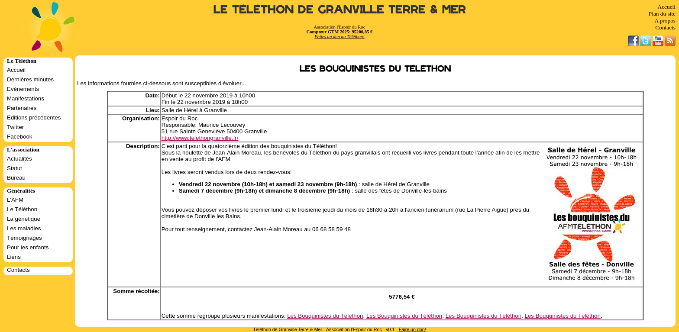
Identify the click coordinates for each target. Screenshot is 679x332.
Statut (14, 168)
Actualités (19, 158)
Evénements (23, 89)
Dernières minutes (30, 79)
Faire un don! (412, 329)
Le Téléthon (22, 209)
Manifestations (25, 98)
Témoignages (24, 238)
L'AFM (15, 200)
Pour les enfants (27, 247)
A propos (665, 20)
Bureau (16, 177)
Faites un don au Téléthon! (339, 36)
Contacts (665, 27)
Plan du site (662, 13)
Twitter (15, 127)
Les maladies (24, 228)
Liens (14, 257)
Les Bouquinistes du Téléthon (325, 316)
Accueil (667, 6)
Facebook (19, 136)
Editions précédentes (34, 117)
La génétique (23, 219)
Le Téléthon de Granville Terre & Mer (339, 9)
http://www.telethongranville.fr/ (200, 138)
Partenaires (21, 108)
